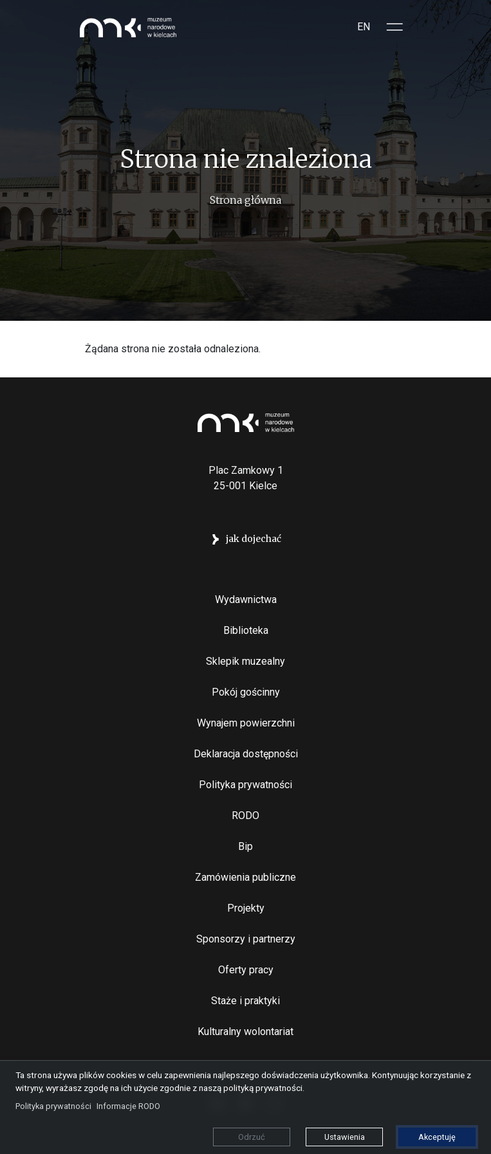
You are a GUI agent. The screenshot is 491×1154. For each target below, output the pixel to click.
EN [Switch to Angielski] (363, 27)
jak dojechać (253, 539)
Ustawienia (344, 1137)
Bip (245, 846)
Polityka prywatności (245, 785)
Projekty (245, 908)
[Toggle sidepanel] (395, 27)
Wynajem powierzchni (246, 723)
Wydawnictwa (246, 599)
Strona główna (245, 200)
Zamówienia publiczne (245, 877)
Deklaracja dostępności (246, 754)
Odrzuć (251, 1137)
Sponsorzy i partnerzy (245, 939)
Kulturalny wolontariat (245, 1031)
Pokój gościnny (246, 692)
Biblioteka (245, 630)
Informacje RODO (128, 1106)
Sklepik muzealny (245, 661)
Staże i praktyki (245, 1001)
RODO (245, 815)
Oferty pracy (245, 970)
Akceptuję (437, 1137)
